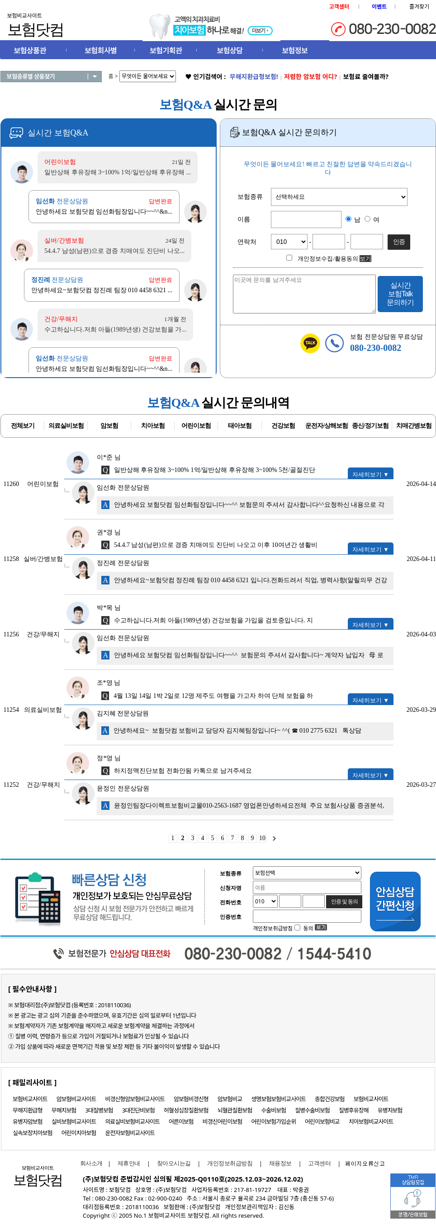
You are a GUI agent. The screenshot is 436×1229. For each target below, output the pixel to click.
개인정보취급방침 (229, 1163)
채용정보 (280, 1163)
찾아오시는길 (174, 1163)
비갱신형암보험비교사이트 (135, 1099)
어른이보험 (181, 1121)
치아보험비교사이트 (371, 1121)
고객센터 (319, 1163)
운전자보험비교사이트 (130, 1133)
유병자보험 (390, 1110)
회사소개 (89, 1163)
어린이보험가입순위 (273, 1121)
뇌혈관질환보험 (235, 1110)
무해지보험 (64, 1110)
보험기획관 (166, 51)
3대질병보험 (99, 1110)
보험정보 (295, 51)
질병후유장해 (354, 1110)
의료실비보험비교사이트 (132, 1121)
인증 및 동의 (344, 901)
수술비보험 (273, 1110)
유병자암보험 (28, 1121)
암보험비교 (230, 1099)
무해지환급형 (28, 1110)
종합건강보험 (330, 1099)
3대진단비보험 (138, 1110)
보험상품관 (30, 51)
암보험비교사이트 (76, 1099)
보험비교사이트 (30, 1099)
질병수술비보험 (312, 1110)
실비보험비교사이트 (74, 1121)
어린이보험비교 (322, 1121)
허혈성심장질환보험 (186, 1110)
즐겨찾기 (419, 6)
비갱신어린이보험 (222, 1121)
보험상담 (230, 51)
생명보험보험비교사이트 (278, 1099)
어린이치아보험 (79, 1133)
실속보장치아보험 (32, 1133)
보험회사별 (101, 51)
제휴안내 (129, 1163)
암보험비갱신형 (191, 1099)
